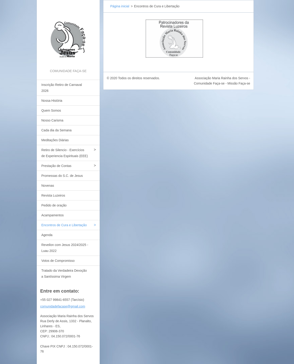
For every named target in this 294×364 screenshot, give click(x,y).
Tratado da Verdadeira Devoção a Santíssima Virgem (64, 273)
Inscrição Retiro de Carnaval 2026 (61, 88)
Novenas (47, 185)
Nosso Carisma (52, 120)
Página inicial (119, 6)
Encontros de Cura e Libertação (64, 225)
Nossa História (51, 100)
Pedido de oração (54, 205)
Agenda (46, 235)
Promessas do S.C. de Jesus (62, 176)
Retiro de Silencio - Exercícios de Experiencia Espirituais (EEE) (64, 153)
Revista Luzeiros (53, 195)
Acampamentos (52, 215)
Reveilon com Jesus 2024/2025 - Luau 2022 (64, 248)
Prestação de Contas (56, 166)
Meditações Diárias (55, 140)
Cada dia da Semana (56, 130)
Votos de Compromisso (58, 260)
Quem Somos (51, 110)
